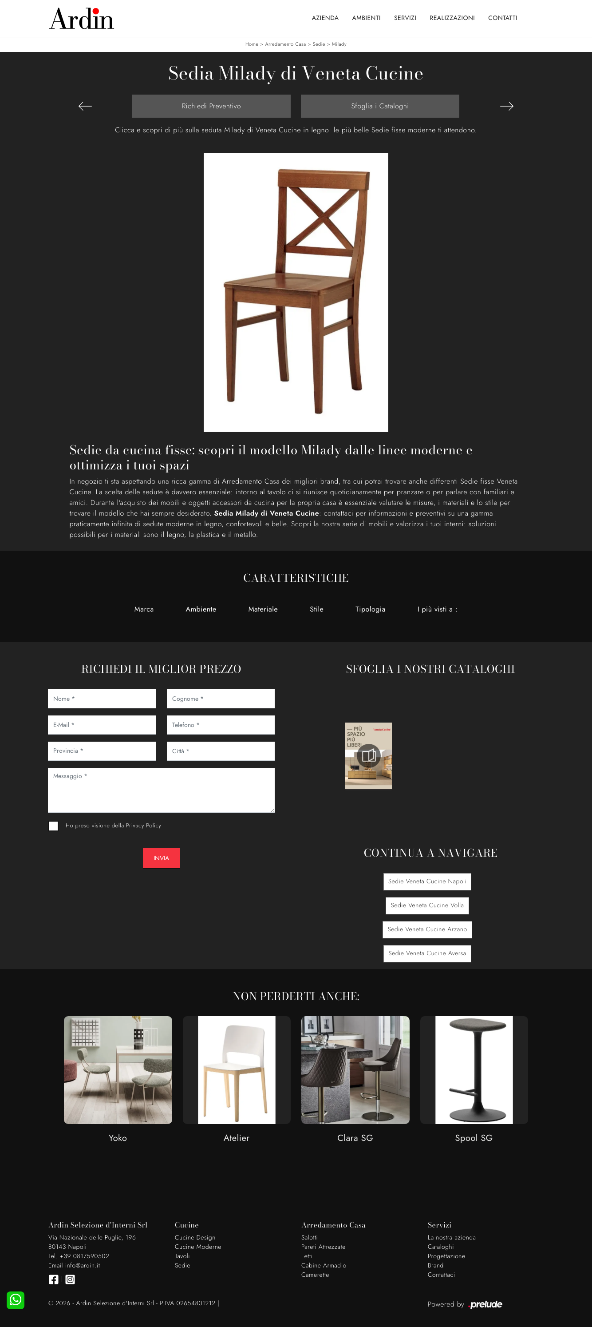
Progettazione (447, 1256)
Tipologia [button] (370, 609)
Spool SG (474, 1138)
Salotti (309, 1237)
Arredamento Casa (285, 44)
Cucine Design (195, 1237)
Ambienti (366, 18)
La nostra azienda (452, 1237)
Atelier (237, 1138)
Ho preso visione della (113, 825)
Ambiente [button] (201, 609)
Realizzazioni (452, 18)
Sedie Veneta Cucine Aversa (427, 953)
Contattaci (441, 1275)
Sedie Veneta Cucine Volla (427, 905)
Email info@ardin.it (74, 1265)
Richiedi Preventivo (211, 106)
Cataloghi (441, 1247)
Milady (339, 44)
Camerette (315, 1275)
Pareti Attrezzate (323, 1247)
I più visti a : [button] (438, 609)
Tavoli (182, 1256)
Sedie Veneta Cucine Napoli (427, 881)
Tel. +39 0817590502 (78, 1256)
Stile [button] (317, 609)
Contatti (502, 18)
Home (251, 44)
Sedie (319, 44)
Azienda (325, 18)
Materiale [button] (263, 609)
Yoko (118, 1138)
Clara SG (355, 1138)
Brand (436, 1265)
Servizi (405, 18)
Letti (306, 1256)
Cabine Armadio (324, 1265)
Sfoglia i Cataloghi (380, 106)
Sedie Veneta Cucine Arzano (427, 929)
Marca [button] (144, 609)
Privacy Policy (143, 825)
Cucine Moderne (198, 1247)
